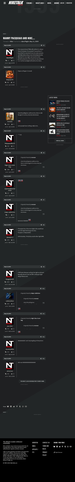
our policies (21, 454)
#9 (43, 267)
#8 (43, 225)
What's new (42, 3)
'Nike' (11, 42)
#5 (43, 153)
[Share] (41, 46)
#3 (43, 110)
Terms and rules (46, 447)
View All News (60, 141)
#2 (43, 68)
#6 (43, 177)
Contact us (46, 442)
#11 (43, 314)
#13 (43, 359)
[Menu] (5, 3)
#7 (43, 200)
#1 (43, 46)
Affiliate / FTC (35, 450)
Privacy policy (45, 453)
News (51, 3)
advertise (35, 442)
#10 (43, 289)
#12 (43, 337)
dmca (33, 446)
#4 (43, 132)
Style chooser (58, 452)
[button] (31, 3)
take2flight (25, 42)
